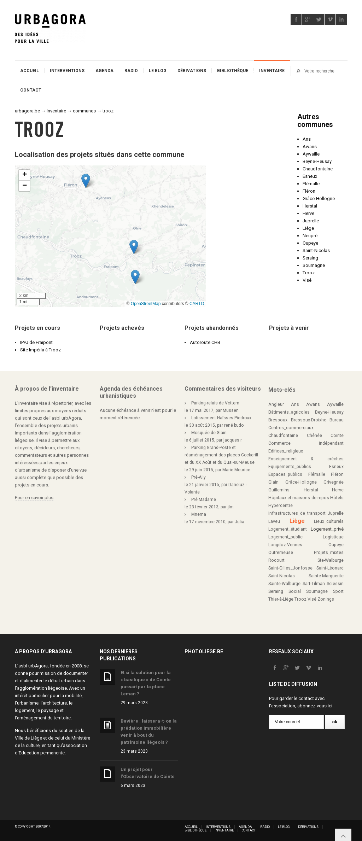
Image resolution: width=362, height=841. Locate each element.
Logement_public (285, 537)
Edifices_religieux (285, 451)
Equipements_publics (289, 466)
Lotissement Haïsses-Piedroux (221, 417)
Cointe (337, 435)
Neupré (310, 235)
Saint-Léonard (330, 568)
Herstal (310, 206)
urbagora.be (27, 110)
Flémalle (311, 183)
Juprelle (311, 220)
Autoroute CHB (205, 342)
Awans (310, 146)
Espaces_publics (285, 474)
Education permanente (42, 752)
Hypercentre (280, 505)
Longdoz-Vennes (285, 544)
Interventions (67, 70)
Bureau (336, 419)
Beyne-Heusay (317, 161)
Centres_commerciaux (291, 427)
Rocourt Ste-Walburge (306, 560)
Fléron (309, 191)
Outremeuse (280, 552)
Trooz (309, 272)
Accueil (29, 70)
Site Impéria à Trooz (40, 349)
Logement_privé (327, 529)
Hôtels (337, 497)
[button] (85, 181)
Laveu (274, 521)
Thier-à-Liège (280, 599)
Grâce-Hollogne (319, 198)
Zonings (325, 599)
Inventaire (272, 70)
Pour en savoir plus (34, 497)
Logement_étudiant (287, 529)
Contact (30, 90)
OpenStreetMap (146, 303)
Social (294, 591)
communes (84, 110)
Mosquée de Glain (209, 432)
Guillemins (279, 489)
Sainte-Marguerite (326, 575)
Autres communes (315, 120)
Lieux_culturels (329, 521)
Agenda (104, 70)
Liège (308, 228)
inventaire (56, 110)
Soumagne (314, 265)
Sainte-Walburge (284, 583)
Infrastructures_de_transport (297, 513)
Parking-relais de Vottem (215, 403)
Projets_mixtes (329, 552)
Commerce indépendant (306, 443)
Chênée (314, 435)
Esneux (310, 176)
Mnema (198, 514)
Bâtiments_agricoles (289, 412)
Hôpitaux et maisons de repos (298, 497)
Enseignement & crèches (306, 458)
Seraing (310, 258)
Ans (307, 139)
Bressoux (277, 419)
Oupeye (310, 243)
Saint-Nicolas (316, 250)
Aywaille (311, 154)
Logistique (333, 537)
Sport (338, 591)
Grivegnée (333, 482)
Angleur (276, 404)
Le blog (158, 70)
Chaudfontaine (318, 168)
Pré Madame (203, 499)
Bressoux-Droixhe (308, 419)
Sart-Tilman (314, 583)
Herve (308, 213)
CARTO (196, 303)
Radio (131, 70)
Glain (273, 482)
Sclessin (335, 583)
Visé (307, 280)
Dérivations (191, 70)
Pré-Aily (198, 477)
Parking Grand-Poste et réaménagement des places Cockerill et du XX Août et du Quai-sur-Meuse (221, 455)
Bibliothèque (232, 70)
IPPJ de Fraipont (36, 342)
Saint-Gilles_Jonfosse (290, 568)
